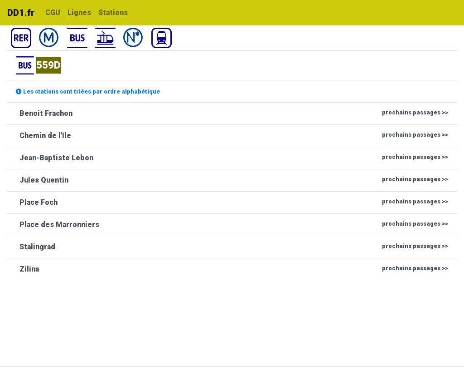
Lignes (79, 12)
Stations (113, 12)
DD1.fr (20, 12)
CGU (52, 12)
